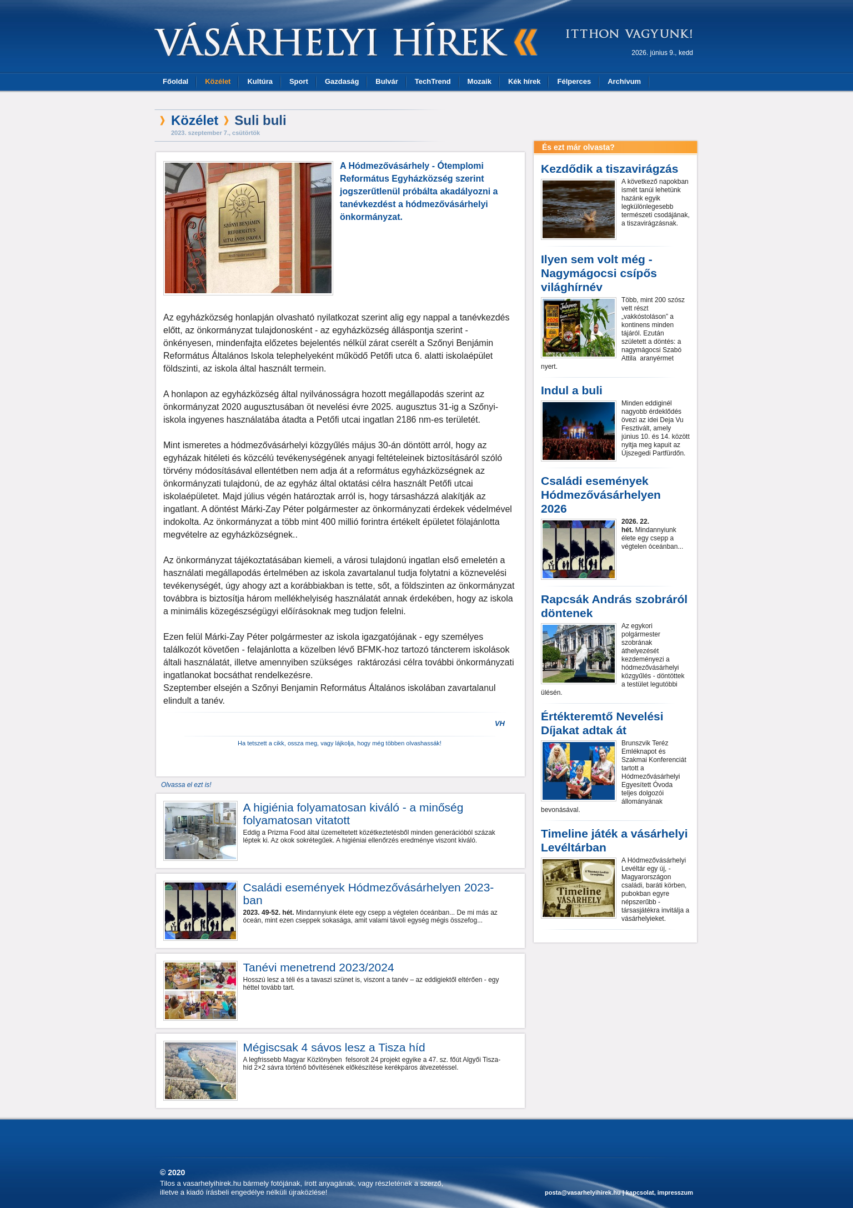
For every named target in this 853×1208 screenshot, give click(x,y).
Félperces (574, 81)
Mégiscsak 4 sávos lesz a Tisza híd (334, 1047)
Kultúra (260, 81)
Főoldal (175, 81)
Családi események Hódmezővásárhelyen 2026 (601, 494)
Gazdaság (342, 81)
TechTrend (433, 81)
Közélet (217, 81)
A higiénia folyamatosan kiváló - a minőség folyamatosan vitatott (353, 813)
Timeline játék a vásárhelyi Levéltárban (614, 840)
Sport (298, 81)
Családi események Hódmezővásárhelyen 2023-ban (368, 893)
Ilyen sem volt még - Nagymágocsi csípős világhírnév (599, 273)
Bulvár (386, 81)
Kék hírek (524, 81)
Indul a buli (572, 390)
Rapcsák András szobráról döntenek (614, 606)
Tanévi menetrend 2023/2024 (318, 967)
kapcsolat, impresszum (659, 1192)
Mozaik (479, 81)
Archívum (624, 81)
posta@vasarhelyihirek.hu (583, 1192)
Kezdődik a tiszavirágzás (609, 168)
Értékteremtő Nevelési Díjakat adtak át (602, 723)
